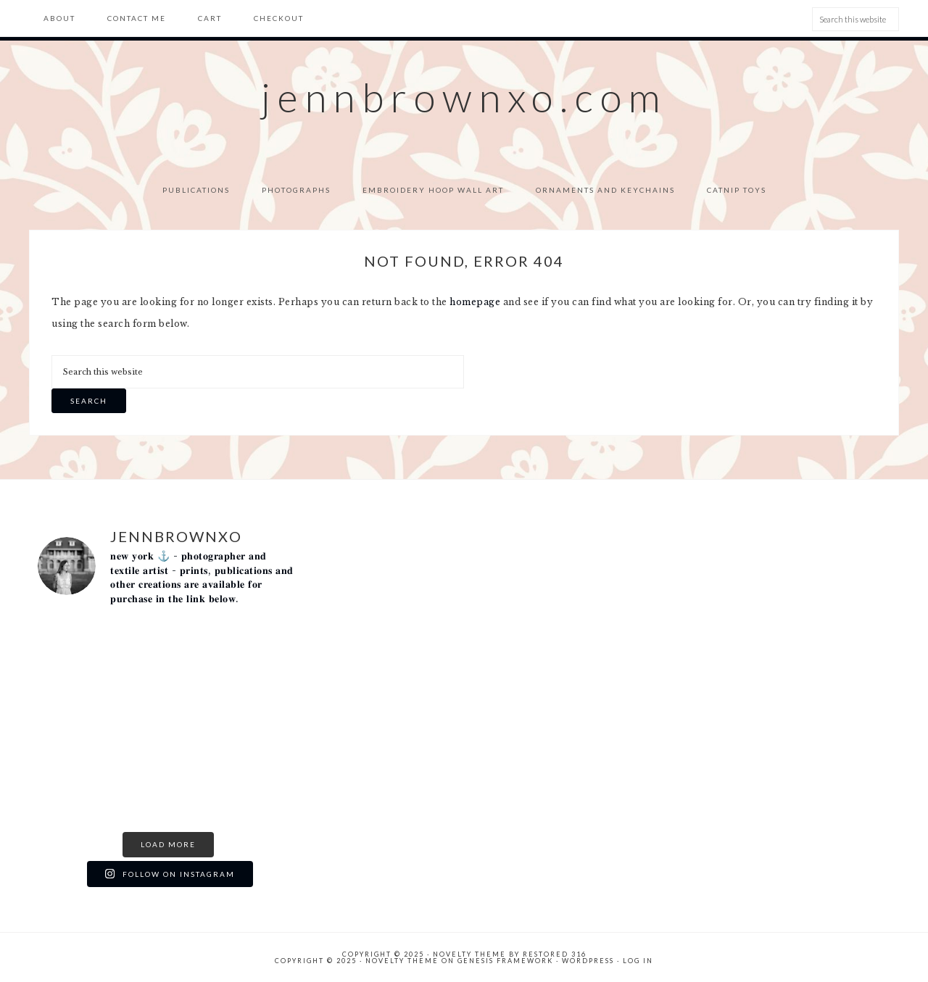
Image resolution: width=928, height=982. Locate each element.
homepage (475, 301)
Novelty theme (469, 954)
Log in (638, 961)
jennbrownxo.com (464, 97)
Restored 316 (555, 954)
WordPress (588, 961)
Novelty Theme (402, 961)
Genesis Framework (505, 961)
